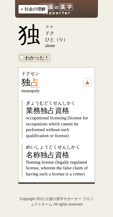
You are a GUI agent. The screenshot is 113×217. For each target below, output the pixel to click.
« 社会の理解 (33, 9)
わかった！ (34, 57)
